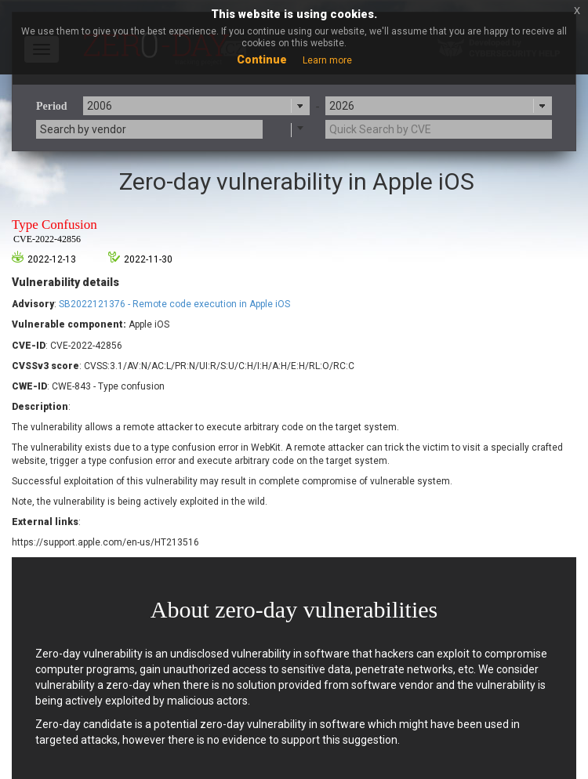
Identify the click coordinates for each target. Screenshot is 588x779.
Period (51, 106)
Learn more (327, 60)
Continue (262, 59)
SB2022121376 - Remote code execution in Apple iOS (174, 304)
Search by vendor (83, 129)
